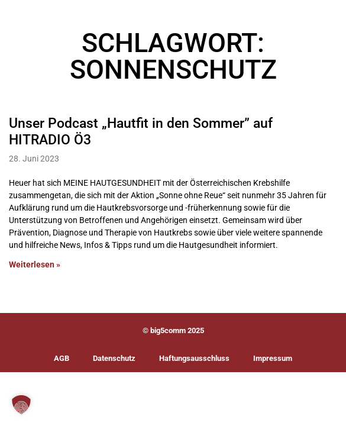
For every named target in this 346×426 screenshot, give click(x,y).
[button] (21, 404)
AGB (61, 358)
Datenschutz (114, 358)
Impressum (272, 358)
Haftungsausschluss (194, 358)
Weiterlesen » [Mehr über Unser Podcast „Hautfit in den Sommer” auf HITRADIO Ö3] (34, 265)
